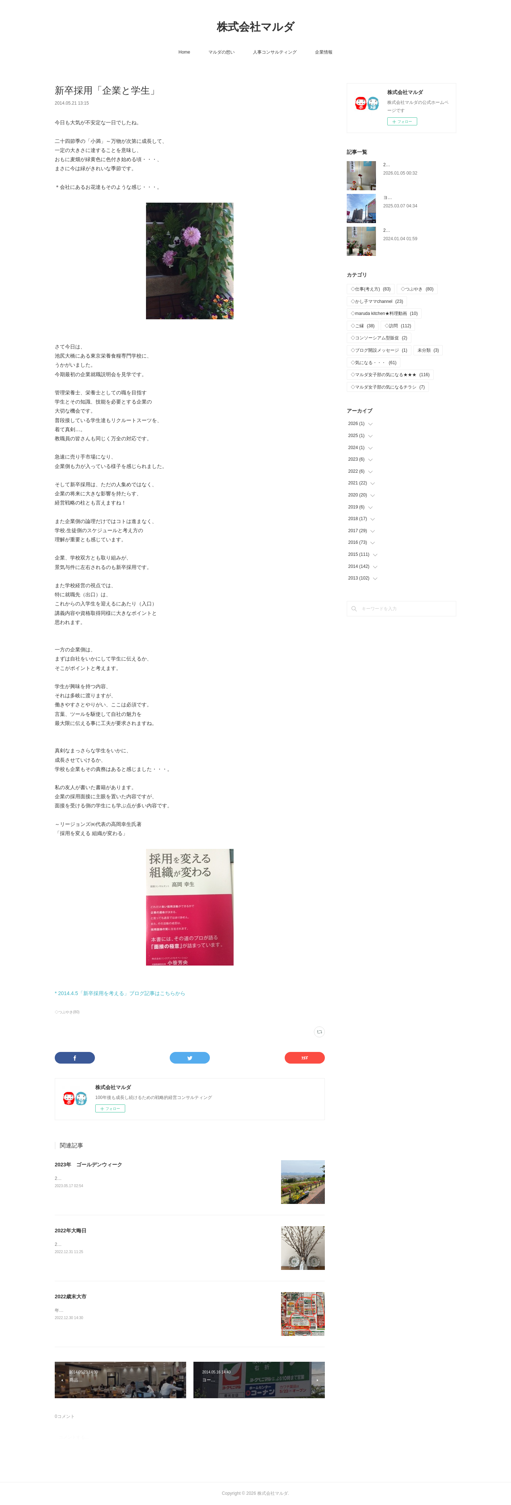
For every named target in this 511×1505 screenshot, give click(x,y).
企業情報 (324, 52)
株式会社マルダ (256, 27)
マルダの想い (221, 52)
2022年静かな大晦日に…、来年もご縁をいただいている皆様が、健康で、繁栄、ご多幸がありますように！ (160, 1244)
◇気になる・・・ (373, 362)
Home (184, 52)
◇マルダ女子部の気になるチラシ (388, 387)
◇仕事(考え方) (371, 289)
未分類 (428, 350)
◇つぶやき (417, 289)
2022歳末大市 (71, 1296)
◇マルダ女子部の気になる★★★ (390, 374)
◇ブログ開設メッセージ (379, 350)
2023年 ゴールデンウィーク (88, 1164)
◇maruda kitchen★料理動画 (384, 313)
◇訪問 (398, 325)
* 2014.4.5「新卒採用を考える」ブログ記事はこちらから (120, 993)
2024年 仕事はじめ (403, 230)
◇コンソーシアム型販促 (379, 337)
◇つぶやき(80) (67, 1012)
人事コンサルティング (275, 52)
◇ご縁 (362, 325)
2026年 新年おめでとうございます (418, 164)
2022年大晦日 (71, 1230)
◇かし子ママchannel (377, 301)
